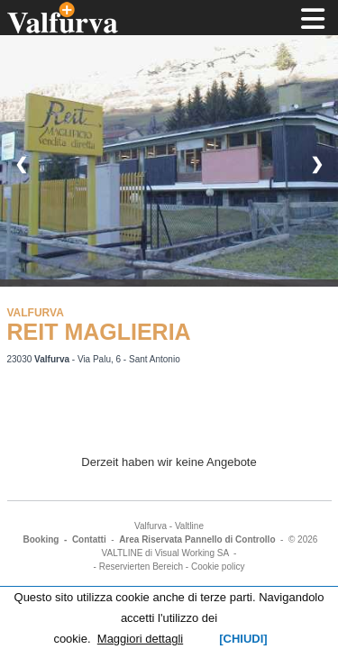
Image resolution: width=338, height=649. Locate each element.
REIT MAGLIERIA (99, 331)
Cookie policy (217, 566)
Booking (41, 539)
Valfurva (150, 526)
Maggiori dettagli (140, 638)
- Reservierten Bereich (138, 566)
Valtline (189, 526)
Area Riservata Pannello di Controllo (197, 539)
